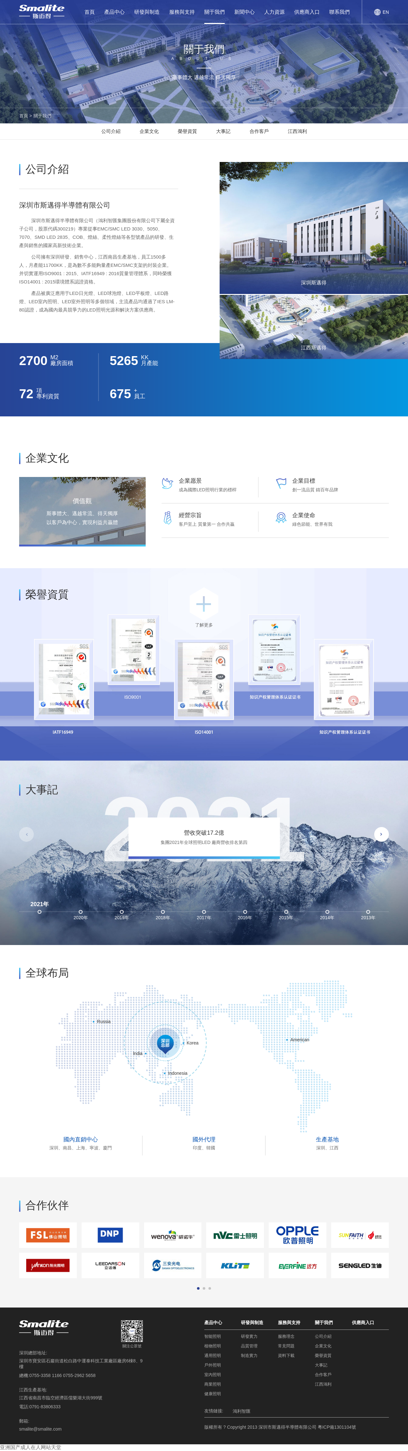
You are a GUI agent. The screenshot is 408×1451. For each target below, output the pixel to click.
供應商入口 (307, 12)
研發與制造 (147, 12)
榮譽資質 (187, 131)
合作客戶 (259, 131)
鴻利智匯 (242, 1411)
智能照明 (212, 1336)
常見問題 (286, 1346)
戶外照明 (212, 1365)
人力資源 (274, 12)
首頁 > (25, 115)
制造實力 (249, 1355)
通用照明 (212, 1355)
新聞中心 (244, 12)
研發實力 (249, 1336)
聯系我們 (339, 12)
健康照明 (212, 1393)
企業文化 (149, 131)
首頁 (89, 12)
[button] (381, 834)
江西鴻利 (297, 131)
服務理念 (286, 1336)
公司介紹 (110, 131)
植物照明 (212, 1346)
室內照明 (212, 1374)
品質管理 (249, 1346)
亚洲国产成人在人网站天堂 (30, 1447)
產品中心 (114, 12)
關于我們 (214, 12)
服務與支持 (182, 12)
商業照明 (212, 1384)
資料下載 (286, 1355)
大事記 (223, 131)
